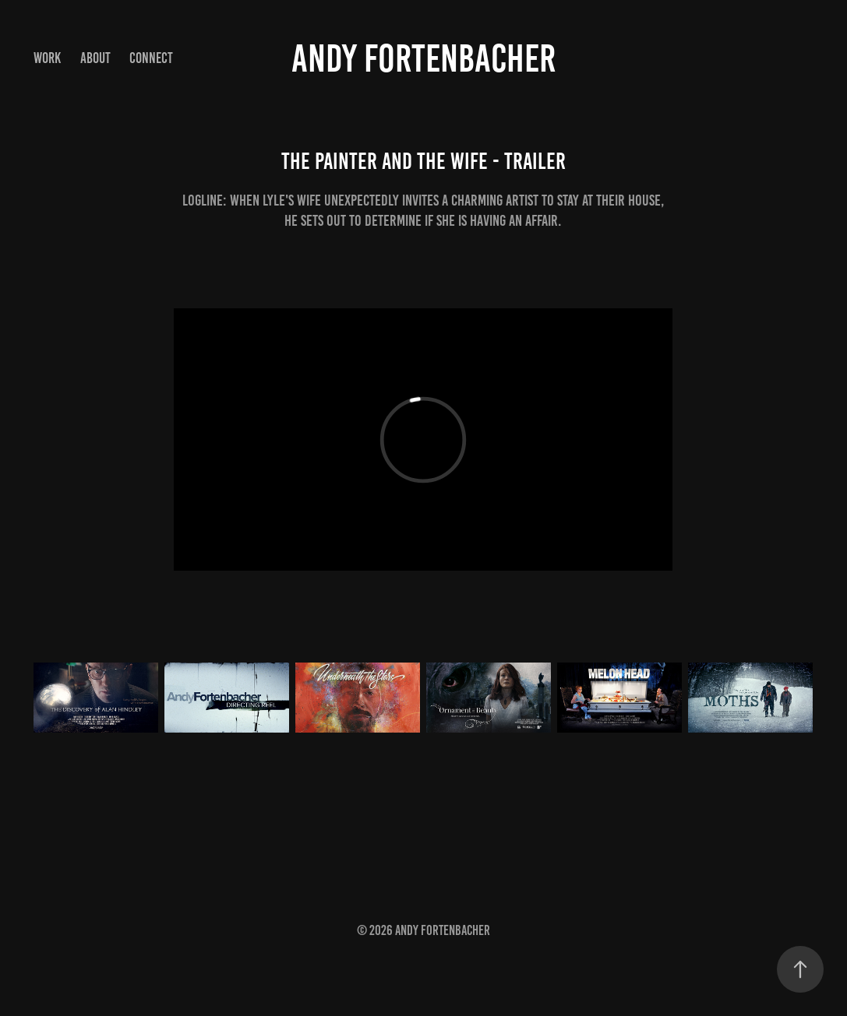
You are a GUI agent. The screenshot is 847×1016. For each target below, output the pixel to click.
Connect (151, 58)
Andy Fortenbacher (423, 58)
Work (47, 58)
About (95, 58)
